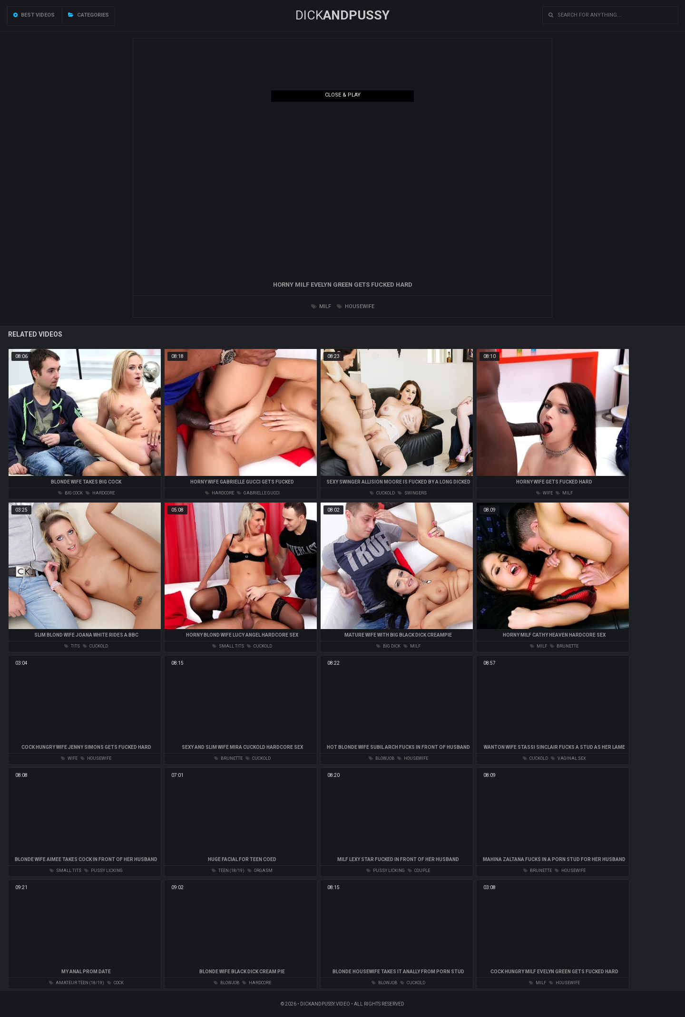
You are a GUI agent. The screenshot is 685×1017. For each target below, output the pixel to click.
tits (72, 646)
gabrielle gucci (258, 493)
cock (115, 982)
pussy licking (103, 870)
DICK (342, 15)
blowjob (381, 758)
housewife (355, 306)
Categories (88, 15)
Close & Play (343, 95)
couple (419, 870)
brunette (564, 646)
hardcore (100, 493)
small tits (228, 646)
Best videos (34, 15)
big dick (388, 646)
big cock (70, 493)
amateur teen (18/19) (76, 982)
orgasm (260, 870)
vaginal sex (568, 758)
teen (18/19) (228, 870)
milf (321, 306)
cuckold (382, 493)
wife (544, 493)
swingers (412, 493)
